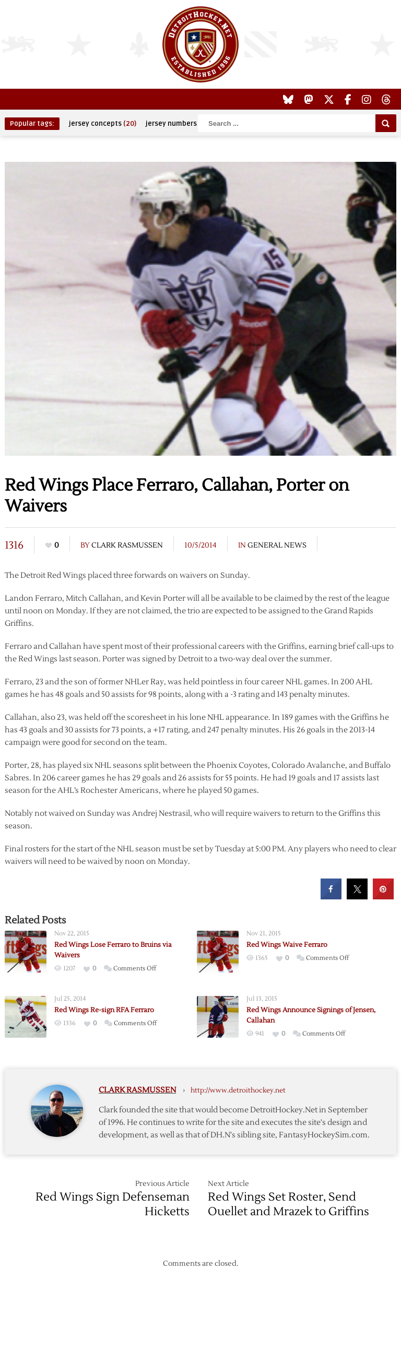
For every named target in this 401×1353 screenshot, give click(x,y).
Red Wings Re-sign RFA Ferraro (104, 1010)
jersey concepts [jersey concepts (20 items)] (102, 124)
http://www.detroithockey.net (238, 1090)
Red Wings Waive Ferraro (286, 945)
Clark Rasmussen (127, 545)
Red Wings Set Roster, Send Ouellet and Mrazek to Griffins (288, 1204)
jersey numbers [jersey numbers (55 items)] (178, 124)
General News (276, 545)
